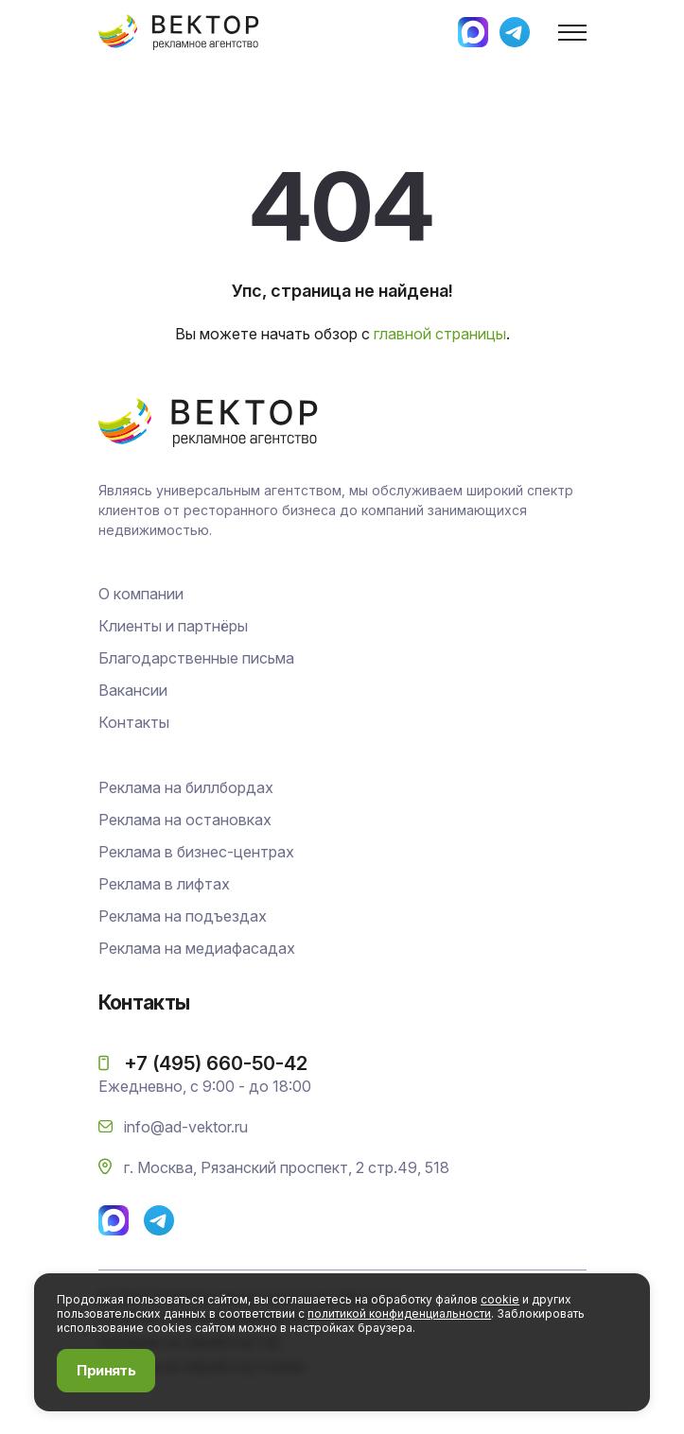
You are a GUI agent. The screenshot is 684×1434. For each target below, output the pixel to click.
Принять (106, 1370)
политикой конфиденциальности (399, 1313)
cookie (500, 1299)
